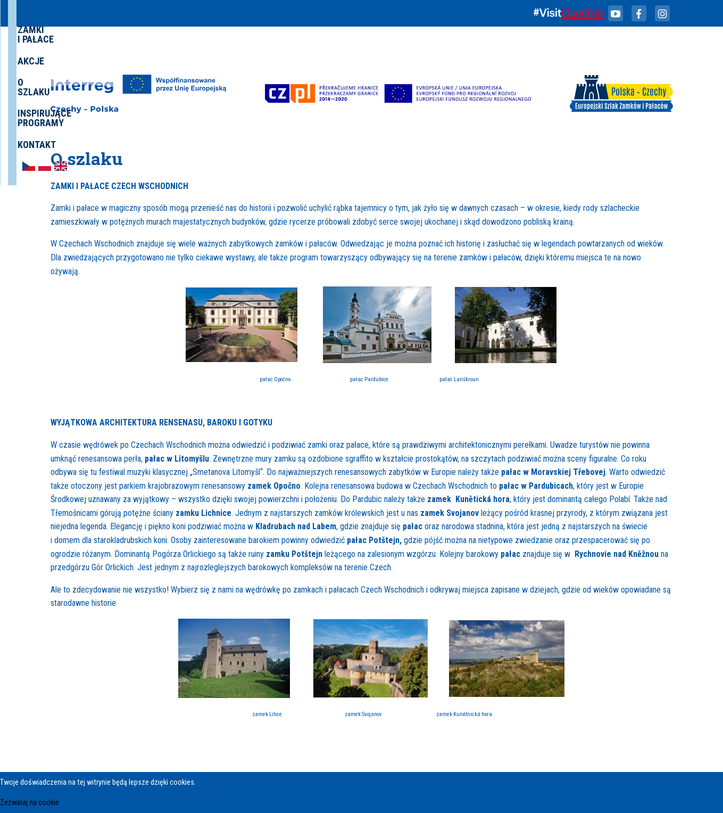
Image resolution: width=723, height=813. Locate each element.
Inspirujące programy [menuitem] (507, 60)
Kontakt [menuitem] (588, 60)
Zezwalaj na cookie (29, 803)
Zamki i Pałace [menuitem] (325, 60)
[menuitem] (629, 60)
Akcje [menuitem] (381, 60)
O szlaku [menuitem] (425, 60)
